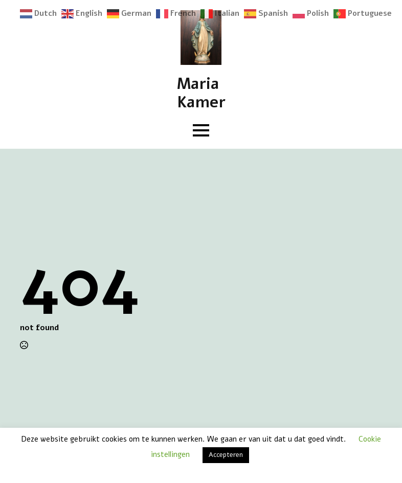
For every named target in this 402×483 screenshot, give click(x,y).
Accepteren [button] (226, 454)
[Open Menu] (201, 130)
